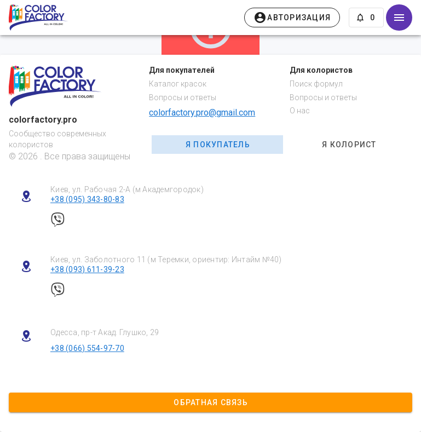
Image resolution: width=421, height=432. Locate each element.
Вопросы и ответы (182, 97)
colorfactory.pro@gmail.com (202, 112)
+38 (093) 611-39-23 (87, 269)
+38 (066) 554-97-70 (87, 348)
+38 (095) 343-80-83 (87, 199)
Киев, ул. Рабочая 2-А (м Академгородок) (127, 189)
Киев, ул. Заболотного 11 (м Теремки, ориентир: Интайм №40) (166, 259)
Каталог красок (177, 83)
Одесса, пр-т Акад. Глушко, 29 (104, 332)
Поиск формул (316, 83)
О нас (300, 110)
